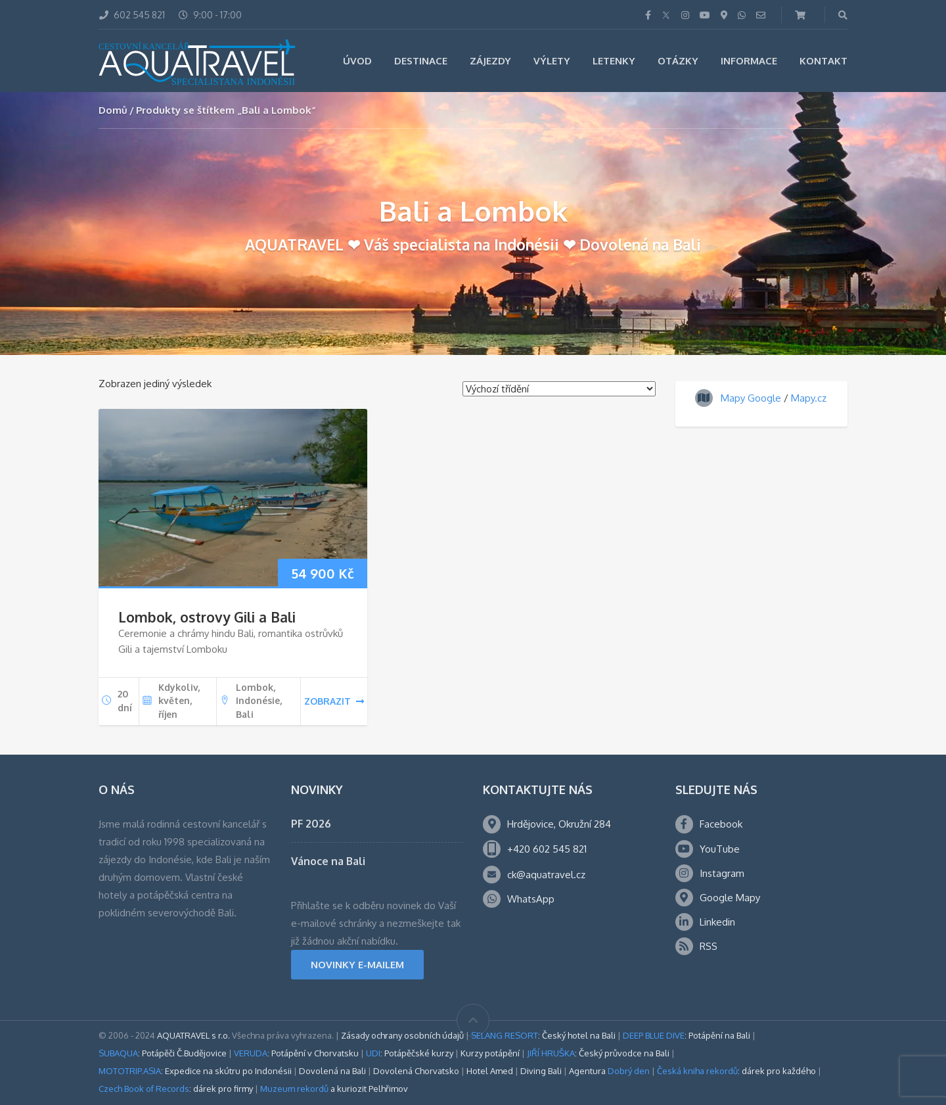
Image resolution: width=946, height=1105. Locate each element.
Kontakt (823, 61)
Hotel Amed (489, 1071)
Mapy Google (751, 398)
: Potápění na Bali (686, 1035)
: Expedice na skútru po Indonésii (195, 1071)
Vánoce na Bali (328, 861)
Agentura (609, 1071)
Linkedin (717, 922)
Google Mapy (730, 897)
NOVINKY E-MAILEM (357, 964)
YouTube (720, 849)
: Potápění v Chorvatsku (296, 1053)
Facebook (721, 824)
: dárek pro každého (736, 1071)
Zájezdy (490, 61)
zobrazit (334, 701)
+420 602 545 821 (547, 849)
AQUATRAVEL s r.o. (193, 1035)
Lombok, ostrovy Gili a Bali (207, 617)
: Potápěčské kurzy (409, 1053)
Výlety (551, 61)
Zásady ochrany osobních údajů (402, 1035)
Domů (113, 110)
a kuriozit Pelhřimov (334, 1088)
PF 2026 (311, 823)
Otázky (678, 61)
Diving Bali (541, 1071)
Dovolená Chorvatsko (416, 1071)
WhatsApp (530, 899)
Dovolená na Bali (332, 1071)
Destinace (420, 61)
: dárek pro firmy (176, 1088)
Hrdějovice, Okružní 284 (559, 824)
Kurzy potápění (490, 1053)
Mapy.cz (808, 398)
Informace (749, 61)
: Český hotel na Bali (543, 1035)
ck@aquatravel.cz (546, 874)
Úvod (357, 61)
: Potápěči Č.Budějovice (163, 1053)
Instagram (722, 873)
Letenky (614, 61)
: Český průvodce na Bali (598, 1053)
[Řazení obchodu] (559, 388)
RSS (708, 946)
